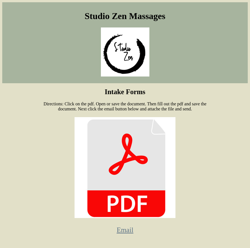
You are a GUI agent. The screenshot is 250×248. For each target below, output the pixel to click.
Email (125, 230)
